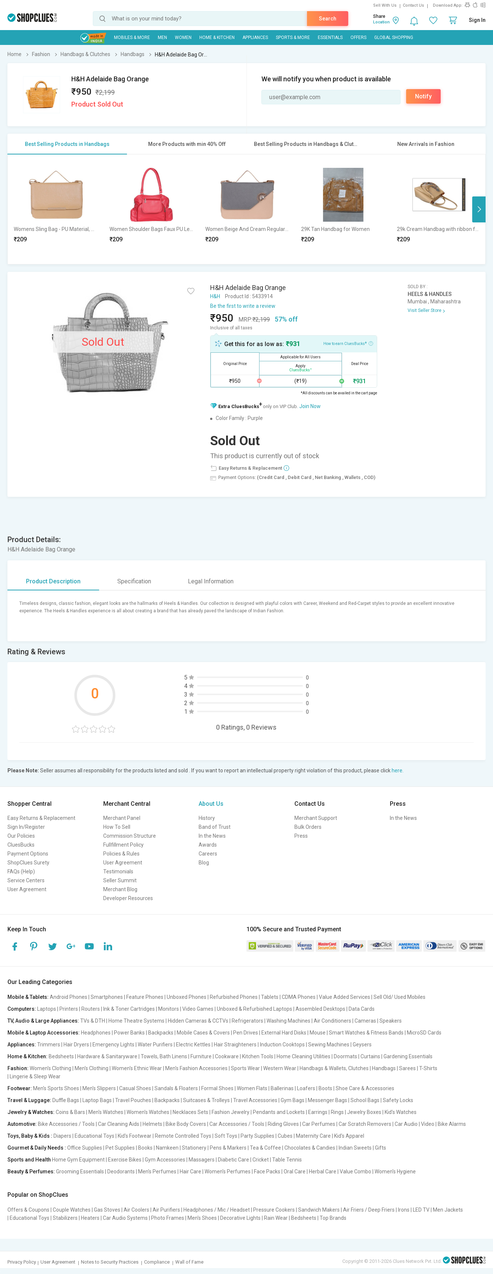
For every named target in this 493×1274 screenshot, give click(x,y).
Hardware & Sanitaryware (107, 1056)
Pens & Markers (228, 1148)
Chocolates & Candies (309, 1148)
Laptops (46, 1009)
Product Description (53, 581)
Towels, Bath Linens (164, 1056)
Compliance (157, 1262)
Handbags (384, 1068)
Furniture (201, 1056)
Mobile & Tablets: (28, 997)
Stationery (194, 1148)
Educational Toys (94, 1136)
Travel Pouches (133, 1100)
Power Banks (129, 1033)
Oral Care (295, 1171)
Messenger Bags (327, 1100)
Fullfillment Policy (123, 845)
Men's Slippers (99, 1088)
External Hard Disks (283, 1033)
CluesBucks (21, 845)
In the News (212, 836)
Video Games (197, 1009)
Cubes (285, 1136)
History (207, 818)
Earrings (317, 1112)
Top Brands (333, 1218)
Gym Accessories (165, 1160)
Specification (134, 581)
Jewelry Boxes (364, 1112)
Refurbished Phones (234, 997)
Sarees (407, 1068)
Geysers (362, 1044)
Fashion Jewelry (230, 1112)
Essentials (330, 37)
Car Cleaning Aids (118, 1124)
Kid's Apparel (349, 1136)
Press (301, 836)
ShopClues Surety (28, 863)
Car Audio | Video (414, 1124)
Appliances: (21, 1044)
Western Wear (279, 1068)
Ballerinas (282, 1088)
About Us (211, 803)
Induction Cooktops (282, 1044)
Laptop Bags (97, 1100)
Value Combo (355, 1171)
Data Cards (362, 1009)
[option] (56, 209)
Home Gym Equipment (78, 1160)
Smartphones (107, 997)
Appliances (255, 37)
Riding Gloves (283, 1124)
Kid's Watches (401, 1112)
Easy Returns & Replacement (41, 818)
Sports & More (293, 37)
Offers (358, 37)
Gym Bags (292, 1100)
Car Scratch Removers (365, 1124)
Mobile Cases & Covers (203, 1033)
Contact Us (413, 5)
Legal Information (211, 581)
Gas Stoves (107, 1210)
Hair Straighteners (235, 1044)
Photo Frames (167, 1218)
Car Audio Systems (125, 1218)
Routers (90, 1009)
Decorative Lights (240, 1218)
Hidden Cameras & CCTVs (198, 1021)
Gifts (380, 1148)
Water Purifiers (155, 1044)
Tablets (269, 997)
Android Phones (68, 997)
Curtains (370, 1056)
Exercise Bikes (124, 1160)
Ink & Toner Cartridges (129, 1009)
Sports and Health (29, 1160)
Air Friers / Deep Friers (369, 1210)
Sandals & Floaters (176, 1088)
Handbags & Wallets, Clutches (334, 1068)
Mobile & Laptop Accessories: (43, 1033)
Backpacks (160, 1033)
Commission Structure (129, 836)
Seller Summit (120, 880)
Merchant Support (315, 818)
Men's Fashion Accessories (196, 1068)
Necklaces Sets (190, 1112)
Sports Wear (245, 1068)
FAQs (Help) (21, 871)
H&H (215, 296)
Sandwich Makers (319, 1210)
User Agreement (26, 889)
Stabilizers (65, 1218)
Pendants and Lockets (279, 1112)
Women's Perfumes (228, 1171)
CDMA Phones (299, 997)
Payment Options (27, 854)
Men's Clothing (91, 1068)
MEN (162, 37)
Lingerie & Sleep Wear (35, 1076)
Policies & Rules (121, 854)
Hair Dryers (76, 1044)
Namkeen (167, 1148)
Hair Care (190, 1171)
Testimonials (118, 871)
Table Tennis (287, 1160)
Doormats (345, 1056)
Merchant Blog (120, 889)
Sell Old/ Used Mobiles (399, 997)
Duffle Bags (65, 1100)
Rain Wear (276, 1218)
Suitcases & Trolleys (206, 1100)
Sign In (477, 20)
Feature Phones (144, 997)
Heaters (90, 1218)
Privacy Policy (21, 1262)
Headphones (96, 1033)
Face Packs (267, 1171)
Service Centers (26, 880)
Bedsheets (61, 1056)
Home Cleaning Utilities (303, 1056)
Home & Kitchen (217, 37)
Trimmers (48, 1044)
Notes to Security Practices (109, 1262)
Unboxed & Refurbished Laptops (254, 1009)
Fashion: (18, 1068)
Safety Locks (398, 1100)
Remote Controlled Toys (183, 1136)
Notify (423, 96)
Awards (208, 845)
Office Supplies (84, 1148)
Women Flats (252, 1088)
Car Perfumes (318, 1124)
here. (398, 770)
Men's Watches (105, 1112)
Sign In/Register (26, 827)
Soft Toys (226, 1136)
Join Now (310, 406)
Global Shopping (393, 37)
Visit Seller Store (424, 310)
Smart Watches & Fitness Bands (366, 1033)
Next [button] (479, 209)
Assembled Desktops (320, 1009)
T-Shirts (428, 1068)
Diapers (62, 1136)
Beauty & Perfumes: (31, 1171)
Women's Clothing (50, 1068)
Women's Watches (148, 1112)
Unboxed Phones (186, 997)
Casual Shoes (135, 1088)
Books (145, 1148)
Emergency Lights (113, 1044)
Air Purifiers (166, 1210)
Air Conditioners (332, 1021)
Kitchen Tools (257, 1056)
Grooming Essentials (80, 1171)
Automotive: (22, 1124)
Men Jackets (448, 1210)
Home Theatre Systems (136, 1021)
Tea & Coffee (265, 1148)
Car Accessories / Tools (236, 1124)
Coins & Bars (70, 1112)
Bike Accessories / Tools (66, 1124)
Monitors (168, 1009)
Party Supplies (257, 1136)
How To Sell (116, 827)
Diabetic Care (233, 1160)
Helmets (152, 1124)
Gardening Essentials (407, 1056)
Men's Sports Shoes (56, 1088)
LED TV (421, 1210)
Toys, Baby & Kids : (29, 1136)
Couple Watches (72, 1210)
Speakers (390, 1021)
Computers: (21, 1009)
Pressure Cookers (274, 1210)
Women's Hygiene (395, 1171)
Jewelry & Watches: (31, 1112)
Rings (337, 1112)
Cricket (260, 1160)
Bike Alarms (452, 1124)
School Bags (364, 1100)
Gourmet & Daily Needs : (36, 1148)
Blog (204, 863)
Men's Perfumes (157, 1171)
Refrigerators (247, 1021)
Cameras (365, 1021)
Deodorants (121, 1171)
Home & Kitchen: (27, 1056)
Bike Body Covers (186, 1124)
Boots (325, 1088)
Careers (208, 854)
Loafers (306, 1088)
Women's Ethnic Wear (137, 1068)
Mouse (318, 1033)
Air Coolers (136, 1210)
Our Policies (21, 836)
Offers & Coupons (28, 1210)
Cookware (227, 1056)
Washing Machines (288, 1021)
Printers (68, 1009)
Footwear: (19, 1088)
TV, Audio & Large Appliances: (43, 1021)
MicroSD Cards (424, 1033)
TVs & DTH (92, 1021)
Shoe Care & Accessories (365, 1088)
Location (381, 22)
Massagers (202, 1160)
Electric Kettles (193, 1044)
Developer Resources (128, 898)
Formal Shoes (217, 1088)
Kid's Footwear (134, 1136)
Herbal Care (322, 1171)
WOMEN (183, 37)
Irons (403, 1210)
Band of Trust (215, 827)
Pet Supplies (120, 1148)
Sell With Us (384, 5)
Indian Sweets (355, 1148)
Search (327, 19)
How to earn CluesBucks (348, 343)
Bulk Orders (307, 827)
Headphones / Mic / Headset (216, 1210)
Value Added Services (344, 997)
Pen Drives (245, 1033)
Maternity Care (313, 1136)
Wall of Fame (189, 1262)
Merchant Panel (121, 818)
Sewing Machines (328, 1044)
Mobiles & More (132, 37)
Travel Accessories (255, 1100)
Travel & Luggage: (29, 1100)
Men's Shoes (202, 1218)
